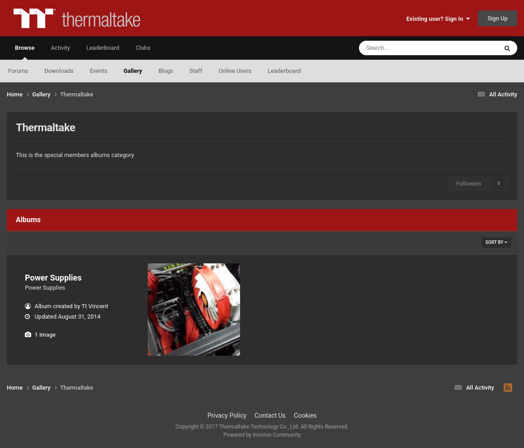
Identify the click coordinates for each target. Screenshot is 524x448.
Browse (24, 52)
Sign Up (497, 18)
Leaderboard (284, 70)
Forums (18, 70)
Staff (195, 70)
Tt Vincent (94, 306)
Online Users (234, 70)
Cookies (305, 415)
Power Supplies (53, 277)
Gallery (132, 70)
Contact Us (270, 415)
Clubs (143, 47)
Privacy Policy (227, 415)
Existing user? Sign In (438, 18)
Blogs (165, 70)
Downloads (59, 70)
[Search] (405, 48)
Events (98, 70)
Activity (60, 47)
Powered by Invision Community (262, 435)
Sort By (496, 242)
